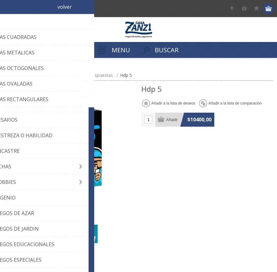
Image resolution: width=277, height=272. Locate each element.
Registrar (232, 8)
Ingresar (244, 8)
